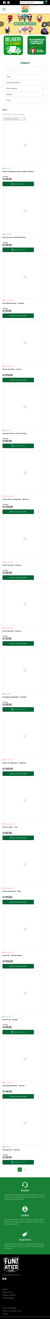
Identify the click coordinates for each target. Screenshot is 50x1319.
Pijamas (9, 94)
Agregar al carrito (18, 184)
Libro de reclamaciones (9, 1308)
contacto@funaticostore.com (11, 1275)
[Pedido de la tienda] (14, 119)
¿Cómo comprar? (8, 1292)
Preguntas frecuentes (9, 1295)
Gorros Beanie (11, 88)
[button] (48, 24)
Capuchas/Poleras (13, 82)
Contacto (5, 1314)
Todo (8, 76)
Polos (8, 100)
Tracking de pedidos (8, 1298)
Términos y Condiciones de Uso (12, 1311)
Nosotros (5, 1289)
